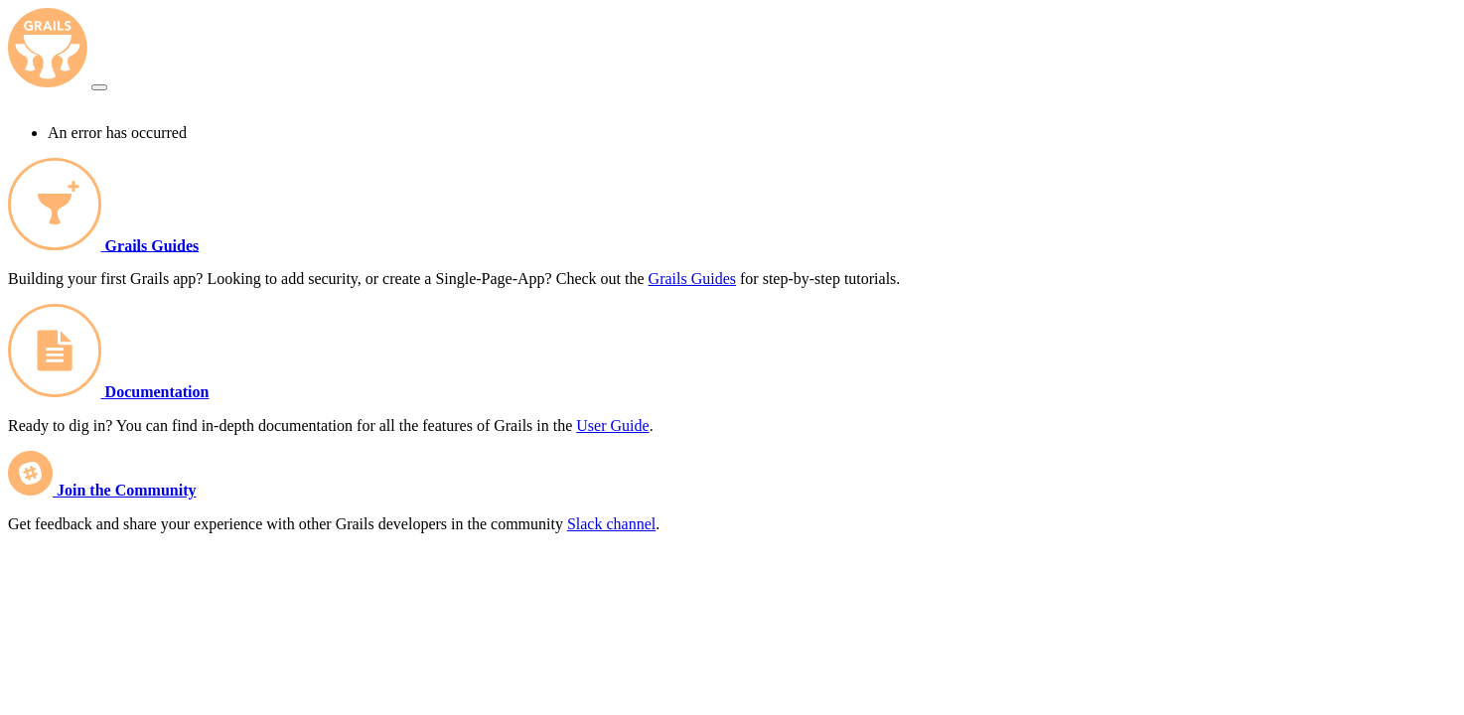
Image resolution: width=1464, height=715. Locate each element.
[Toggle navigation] (99, 87)
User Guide (612, 425)
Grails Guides (152, 244)
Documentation (157, 391)
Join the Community (126, 490)
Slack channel (611, 523)
